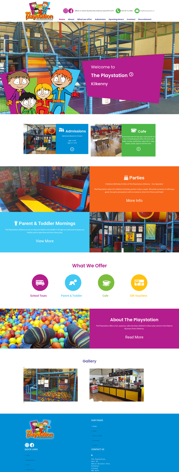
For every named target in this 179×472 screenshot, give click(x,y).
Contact (95, 445)
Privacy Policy (30, 460)
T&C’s (28, 465)
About (95, 431)
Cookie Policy (30, 470)
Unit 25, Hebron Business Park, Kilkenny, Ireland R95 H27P (95, 11)
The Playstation (112, 75)
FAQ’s (28, 455)
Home (95, 426)
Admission (96, 441)
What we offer (97, 436)
